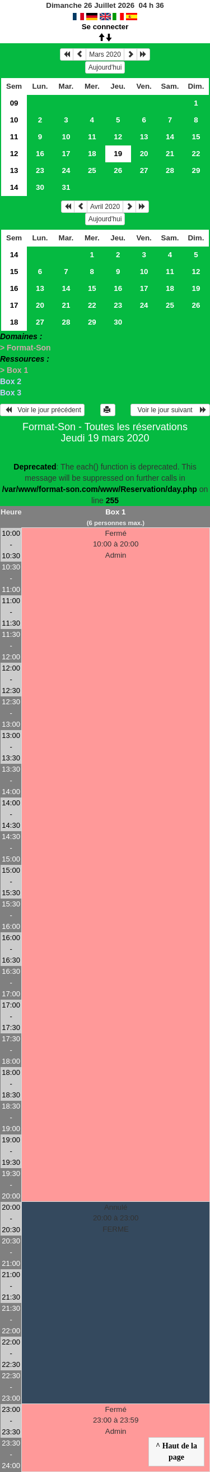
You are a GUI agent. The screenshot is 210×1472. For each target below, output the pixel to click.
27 (144, 170)
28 (170, 170)
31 (66, 187)
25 (92, 170)
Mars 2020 (105, 54)
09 (14, 103)
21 (170, 153)
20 (144, 153)
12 (118, 137)
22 (196, 153)
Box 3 (10, 392)
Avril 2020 (105, 207)
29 (196, 170)
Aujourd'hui (105, 67)
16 (40, 153)
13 (144, 137)
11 (14, 137)
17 (66, 153)
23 (40, 170)
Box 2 (10, 381)
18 (92, 153)
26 (118, 170)
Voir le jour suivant (170, 410)
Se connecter (105, 26)
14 (170, 137)
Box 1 (115, 512)
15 (196, 137)
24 (66, 170)
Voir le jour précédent (42, 410)
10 (14, 120)
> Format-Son (25, 347)
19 (196, 288)
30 (40, 187)
